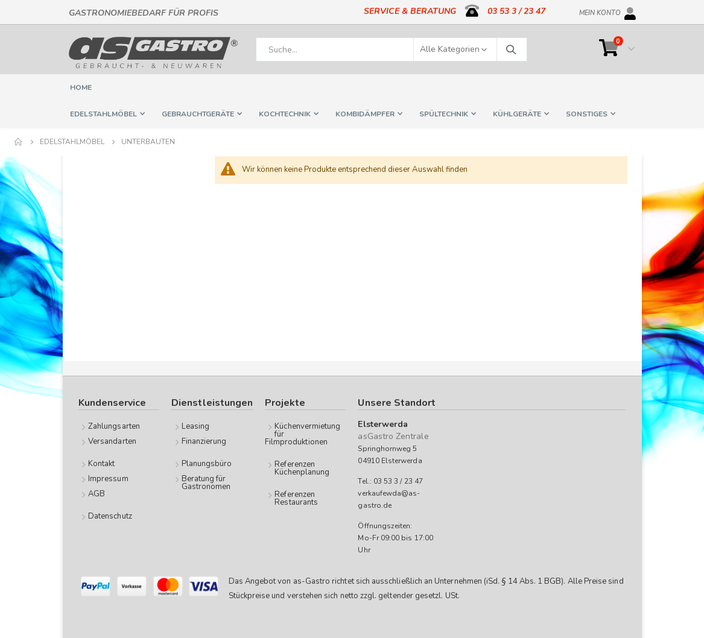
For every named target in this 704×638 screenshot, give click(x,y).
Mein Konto (600, 10)
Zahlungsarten (114, 426)
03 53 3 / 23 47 (516, 11)
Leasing (195, 426)
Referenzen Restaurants (296, 498)
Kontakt (101, 463)
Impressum (108, 478)
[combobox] (391, 49)
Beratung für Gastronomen (206, 482)
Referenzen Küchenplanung (301, 468)
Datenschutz (110, 516)
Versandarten (112, 441)
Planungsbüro (207, 463)
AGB (96, 493)
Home (18, 141)
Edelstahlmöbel (72, 141)
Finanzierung (204, 441)
